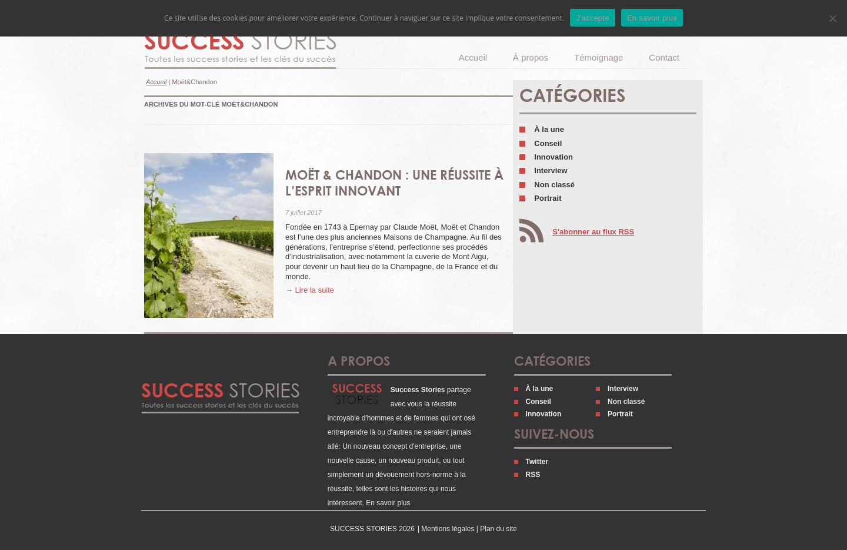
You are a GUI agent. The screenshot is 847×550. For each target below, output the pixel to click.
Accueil (473, 57)
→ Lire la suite (309, 290)
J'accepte (592, 18)
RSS (533, 475)
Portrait (547, 198)
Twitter (537, 462)
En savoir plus (388, 503)
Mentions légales (447, 529)
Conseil (548, 143)
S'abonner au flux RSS (593, 231)
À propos (530, 57)
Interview (550, 170)
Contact (664, 57)
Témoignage (598, 57)
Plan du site (498, 529)
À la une (549, 129)
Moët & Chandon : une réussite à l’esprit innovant (394, 182)
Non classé (554, 184)
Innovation (553, 157)
